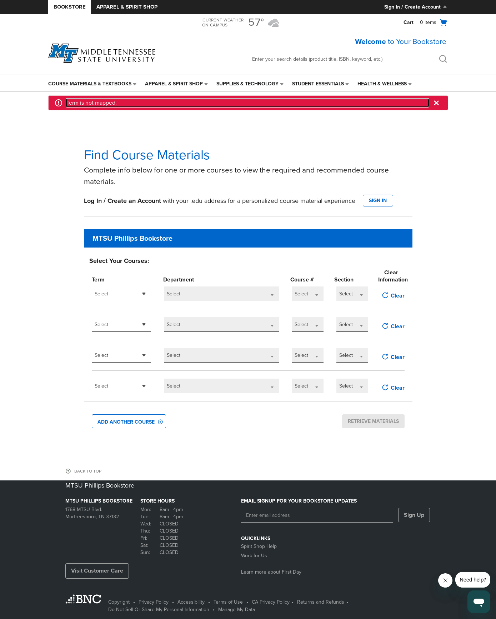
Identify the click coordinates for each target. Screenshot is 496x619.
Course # (302, 279)
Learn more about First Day (271, 572)
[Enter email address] (317, 515)
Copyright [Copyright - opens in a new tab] (119, 602)
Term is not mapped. (91, 102)
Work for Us (254, 556)
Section (344, 279)
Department (178, 279)
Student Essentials (318, 84)
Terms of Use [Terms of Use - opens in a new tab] (228, 602)
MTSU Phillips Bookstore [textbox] (132, 238)
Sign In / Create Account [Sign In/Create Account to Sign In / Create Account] (416, 7)
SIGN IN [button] (378, 201)
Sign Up (414, 515)
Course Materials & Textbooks (89, 84)
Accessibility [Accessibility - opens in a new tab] (191, 602)
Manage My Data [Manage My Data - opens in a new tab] (236, 609)
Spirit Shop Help (259, 546)
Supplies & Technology (247, 84)
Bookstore (70, 7)
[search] (442, 59)
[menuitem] (93, 84)
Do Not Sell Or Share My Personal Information (158, 609)
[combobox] (121, 293)
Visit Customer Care (97, 570)
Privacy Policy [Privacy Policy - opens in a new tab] (154, 602)
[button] (437, 103)
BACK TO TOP (87, 471)
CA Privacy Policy (271, 602)
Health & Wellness (382, 84)
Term (98, 279)
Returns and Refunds (320, 602)
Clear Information (391, 276)
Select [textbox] (101, 294)
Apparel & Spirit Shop (126, 7)
